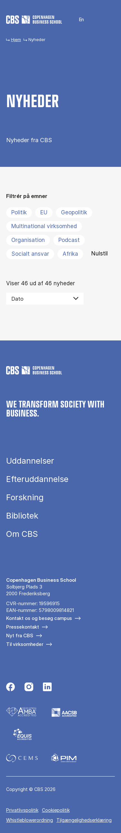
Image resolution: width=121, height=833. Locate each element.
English (77, 19)
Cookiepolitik (56, 810)
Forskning (25, 498)
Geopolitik (74, 212)
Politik (19, 212)
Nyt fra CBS (19, 635)
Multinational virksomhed (44, 226)
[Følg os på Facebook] (10, 688)
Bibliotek (22, 516)
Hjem (16, 39)
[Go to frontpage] (34, 19)
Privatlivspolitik (22, 810)
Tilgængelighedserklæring (84, 820)
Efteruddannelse (37, 479)
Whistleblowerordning (29, 820)
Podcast (69, 240)
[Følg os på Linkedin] (47, 688)
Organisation (28, 240)
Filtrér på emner (26, 196)
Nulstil (99, 253)
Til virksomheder (24, 644)
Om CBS (22, 534)
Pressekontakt (22, 627)
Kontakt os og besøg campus (39, 618)
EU (43, 212)
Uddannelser (30, 461)
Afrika (70, 254)
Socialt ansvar (30, 254)
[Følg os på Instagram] (29, 688)
